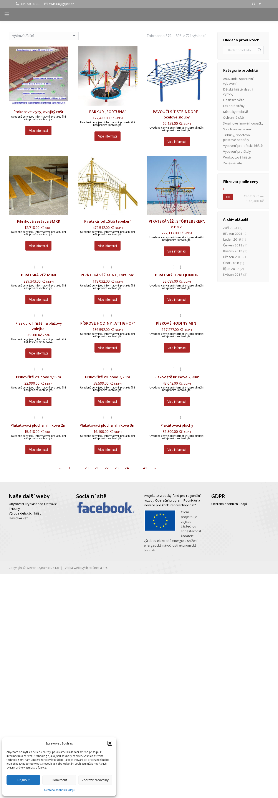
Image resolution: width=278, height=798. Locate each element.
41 (145, 468)
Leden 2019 (232, 239)
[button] (110, 743)
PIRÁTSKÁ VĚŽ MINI (38, 274)
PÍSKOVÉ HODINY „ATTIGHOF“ (107, 323)
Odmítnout (59, 780)
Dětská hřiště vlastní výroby (238, 91)
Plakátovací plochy (176, 425)
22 (107, 468)
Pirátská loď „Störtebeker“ (107, 221)
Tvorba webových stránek (81, 568)
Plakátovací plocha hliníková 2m (38, 425)
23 (117, 468)
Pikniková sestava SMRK (38, 221)
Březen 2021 (233, 233)
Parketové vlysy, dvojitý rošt (38, 111)
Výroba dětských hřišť (25, 513)
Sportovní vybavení (237, 129)
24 (127, 468)
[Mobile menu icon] (7, 14)
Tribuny (14, 508)
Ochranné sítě (233, 117)
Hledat (259, 50)
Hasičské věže (233, 100)
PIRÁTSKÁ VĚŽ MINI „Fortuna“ (107, 274)
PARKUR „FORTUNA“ (107, 111)
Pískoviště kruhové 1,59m (38, 376)
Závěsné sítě (232, 163)
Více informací (38, 130)
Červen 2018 (232, 245)
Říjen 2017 (231, 268)
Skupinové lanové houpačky (243, 123)
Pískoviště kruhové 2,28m (107, 376)
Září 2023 (230, 227)
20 (87, 468)
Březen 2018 (233, 257)
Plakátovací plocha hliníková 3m (107, 425)
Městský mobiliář (235, 111)
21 (97, 468)
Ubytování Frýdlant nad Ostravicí (33, 504)
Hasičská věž (18, 518)
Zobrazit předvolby (95, 780)
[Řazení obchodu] (44, 36)
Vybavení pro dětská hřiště (243, 145)
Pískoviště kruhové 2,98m (176, 376)
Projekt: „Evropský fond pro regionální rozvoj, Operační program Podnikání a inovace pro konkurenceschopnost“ (172, 500)
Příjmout (23, 780)
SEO (106, 568)
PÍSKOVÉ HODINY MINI (177, 323)
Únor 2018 (231, 263)
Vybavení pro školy (237, 151)
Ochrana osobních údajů (59, 790)
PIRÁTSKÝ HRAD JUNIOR (177, 274)
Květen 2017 (232, 274)
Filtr (228, 197)
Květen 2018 (232, 251)
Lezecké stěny (234, 106)
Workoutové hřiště (237, 157)
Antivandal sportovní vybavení (238, 81)
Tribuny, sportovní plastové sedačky (236, 137)
